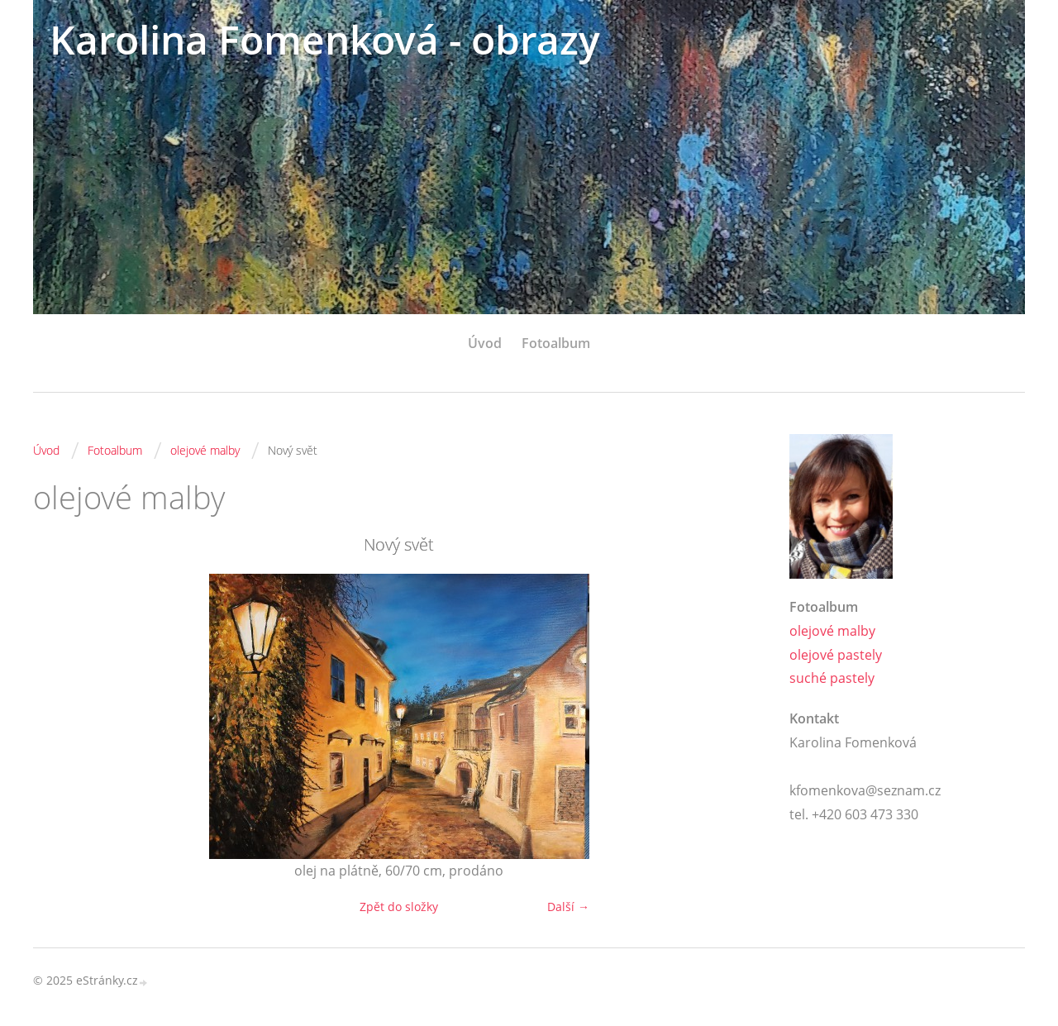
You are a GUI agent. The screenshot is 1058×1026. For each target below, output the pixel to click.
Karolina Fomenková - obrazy (325, 39)
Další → (568, 906)
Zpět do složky (399, 906)
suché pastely (832, 678)
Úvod (485, 343)
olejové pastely (835, 655)
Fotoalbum (556, 343)
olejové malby (205, 450)
